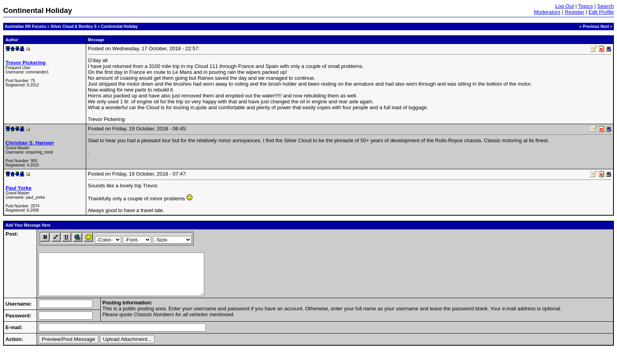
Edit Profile (601, 12)
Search (605, 6)
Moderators (547, 12)
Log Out (564, 6)
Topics (585, 6)
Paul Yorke (18, 188)
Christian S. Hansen (30, 143)
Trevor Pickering (26, 63)
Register (574, 12)
